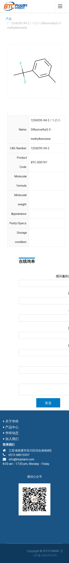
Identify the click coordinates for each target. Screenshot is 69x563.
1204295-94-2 (40, 148)
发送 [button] (48, 403)
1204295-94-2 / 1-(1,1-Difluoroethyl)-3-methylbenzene (46, 129)
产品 (9, 19)
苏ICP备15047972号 (48, 553)
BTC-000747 (39, 162)
